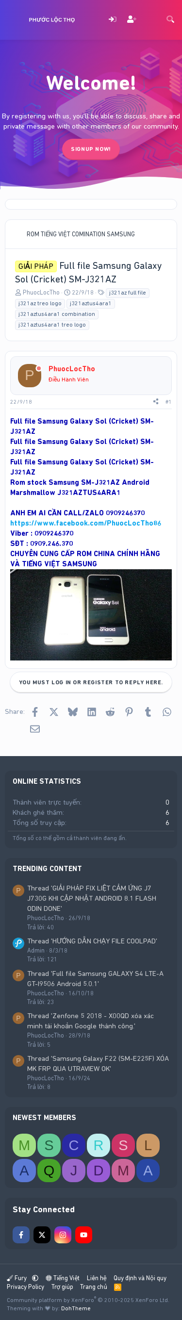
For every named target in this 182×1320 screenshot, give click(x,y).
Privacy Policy (25, 1286)
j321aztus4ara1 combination (56, 314)
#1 (168, 401)
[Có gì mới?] (151, 20)
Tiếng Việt (63, 1278)
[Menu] (13, 20)
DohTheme (76, 1308)
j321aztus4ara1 (91, 303)
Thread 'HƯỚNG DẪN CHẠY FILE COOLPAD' (92, 941)
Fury (17, 1278)
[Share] (155, 402)
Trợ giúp (62, 1286)
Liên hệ (97, 1278)
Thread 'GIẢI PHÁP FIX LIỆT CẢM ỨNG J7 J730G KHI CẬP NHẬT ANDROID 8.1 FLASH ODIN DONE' (91, 898)
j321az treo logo (40, 303)
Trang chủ (93, 1286)
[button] (35, 1278)
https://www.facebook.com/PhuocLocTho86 (85, 523)
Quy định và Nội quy (140, 1278)
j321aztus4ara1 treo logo (52, 324)
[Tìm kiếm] (170, 20)
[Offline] (38, 369)
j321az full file (127, 292)
